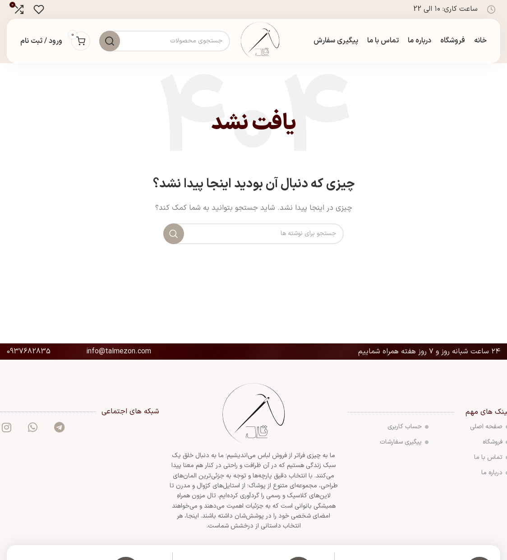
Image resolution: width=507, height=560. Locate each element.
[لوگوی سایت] (261, 42)
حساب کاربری (408, 429)
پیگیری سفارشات (404, 444)
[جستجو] (253, 236)
